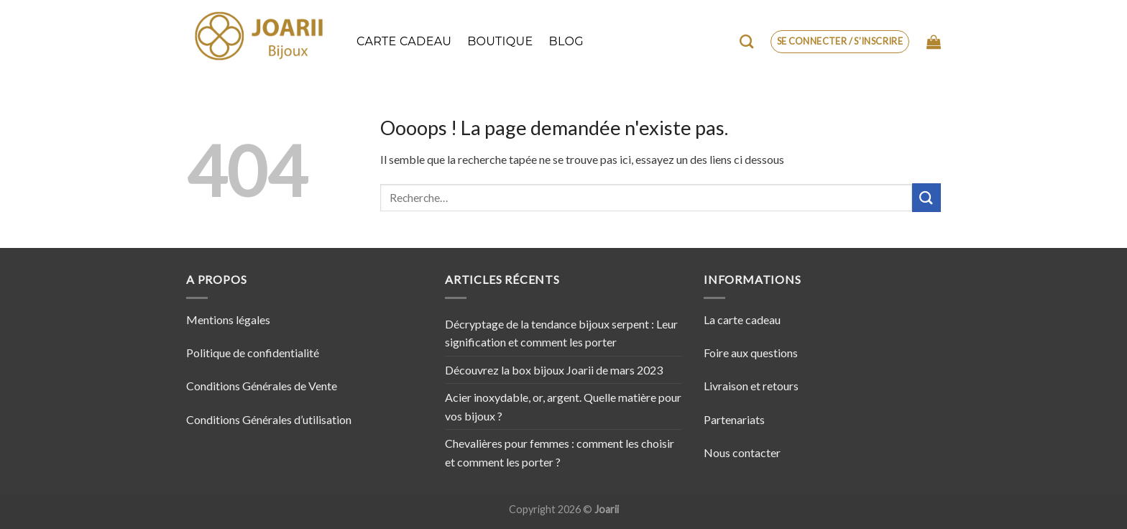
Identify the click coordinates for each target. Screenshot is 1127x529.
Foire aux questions (751, 352)
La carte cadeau (742, 319)
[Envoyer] (926, 197)
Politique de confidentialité (252, 352)
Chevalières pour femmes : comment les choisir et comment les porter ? (559, 452)
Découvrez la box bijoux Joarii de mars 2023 (554, 370)
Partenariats (734, 419)
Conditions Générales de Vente (261, 385)
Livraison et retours (751, 385)
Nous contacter (742, 452)
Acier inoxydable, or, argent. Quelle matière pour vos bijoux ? (563, 406)
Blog (566, 41)
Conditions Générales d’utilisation (268, 419)
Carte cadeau (403, 41)
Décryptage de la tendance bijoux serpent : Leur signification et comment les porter (561, 333)
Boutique (500, 41)
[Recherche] (746, 41)
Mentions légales (228, 319)
